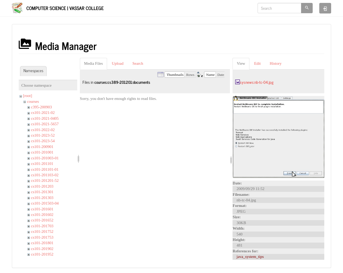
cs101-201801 (42, 243)
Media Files (93, 63)
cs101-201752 (42, 231)
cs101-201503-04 (45, 203)
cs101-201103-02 (45, 175)
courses (33, 101)
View (241, 63)
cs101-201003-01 (45, 158)
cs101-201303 (42, 198)
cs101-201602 (42, 214)
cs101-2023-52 (43, 135)
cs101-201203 (42, 186)
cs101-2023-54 (43, 141)
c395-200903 (41, 107)
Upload (117, 63)
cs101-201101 (42, 163)
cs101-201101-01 (45, 169)
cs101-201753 (42, 237)
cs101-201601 (42, 209)
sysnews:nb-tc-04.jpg (256, 82)
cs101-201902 (42, 249)
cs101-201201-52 (45, 180)
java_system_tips (250, 257)
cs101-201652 (42, 220)
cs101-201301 (42, 192)
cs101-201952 (42, 254)
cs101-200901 (42, 147)
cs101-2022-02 (43, 130)
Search (137, 63)
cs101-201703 (42, 226)
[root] (27, 96)
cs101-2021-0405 (45, 118)
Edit (257, 63)
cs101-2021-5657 (45, 124)
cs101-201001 (42, 152)
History (276, 63)
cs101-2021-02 (43, 112)
